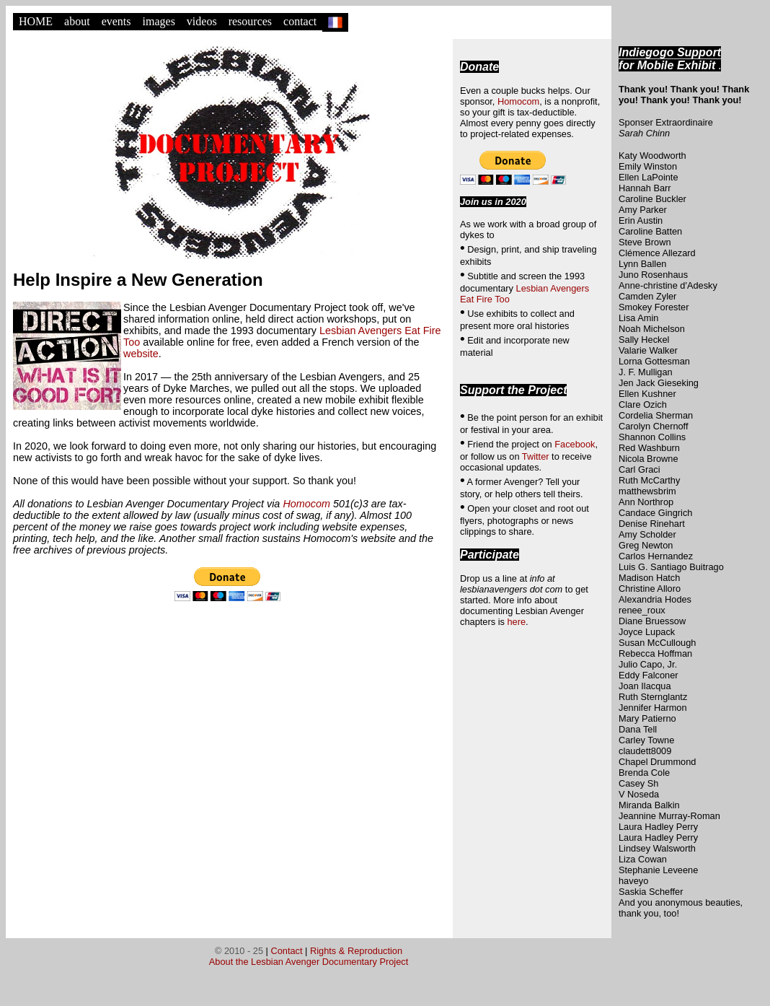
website (141, 353)
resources (250, 21)
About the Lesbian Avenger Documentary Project (309, 961)
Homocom (306, 503)
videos (202, 21)
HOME (36, 21)
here (516, 621)
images (159, 21)
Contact (286, 950)
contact (300, 21)
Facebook (574, 444)
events (116, 21)
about (77, 21)
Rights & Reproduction (356, 950)
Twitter (535, 456)
